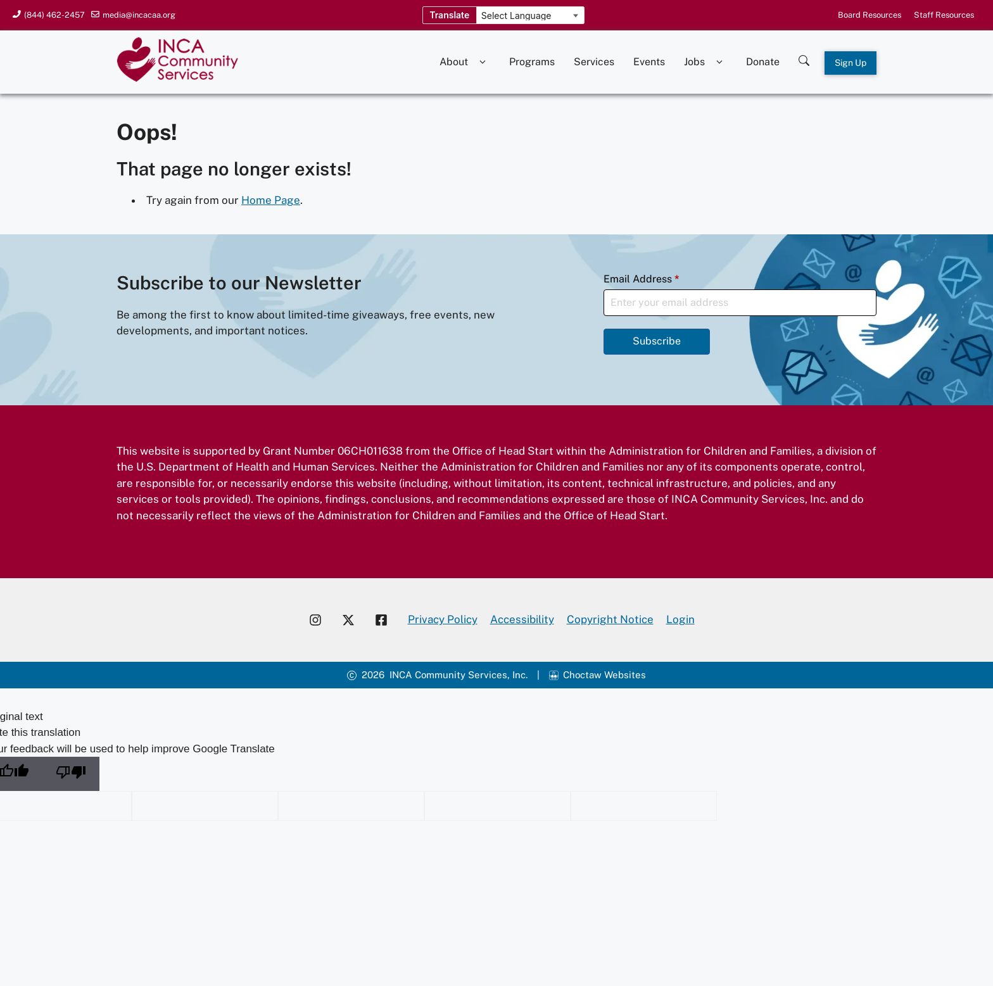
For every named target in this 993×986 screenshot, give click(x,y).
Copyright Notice (610, 619)
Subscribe (657, 341)
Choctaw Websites (604, 674)
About (465, 62)
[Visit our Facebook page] (386, 620)
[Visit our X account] (348, 620)
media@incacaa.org (139, 15)
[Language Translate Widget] (530, 16)
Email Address (642, 279)
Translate (449, 14)
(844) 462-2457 (54, 15)
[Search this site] (804, 57)
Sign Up (850, 63)
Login (680, 619)
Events (649, 62)
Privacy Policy (443, 619)
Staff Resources (944, 15)
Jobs (705, 62)
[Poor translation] (70, 774)
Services (594, 62)
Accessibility (522, 619)
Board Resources (869, 15)
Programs (532, 62)
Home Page (270, 200)
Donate (763, 62)
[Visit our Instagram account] (315, 620)
